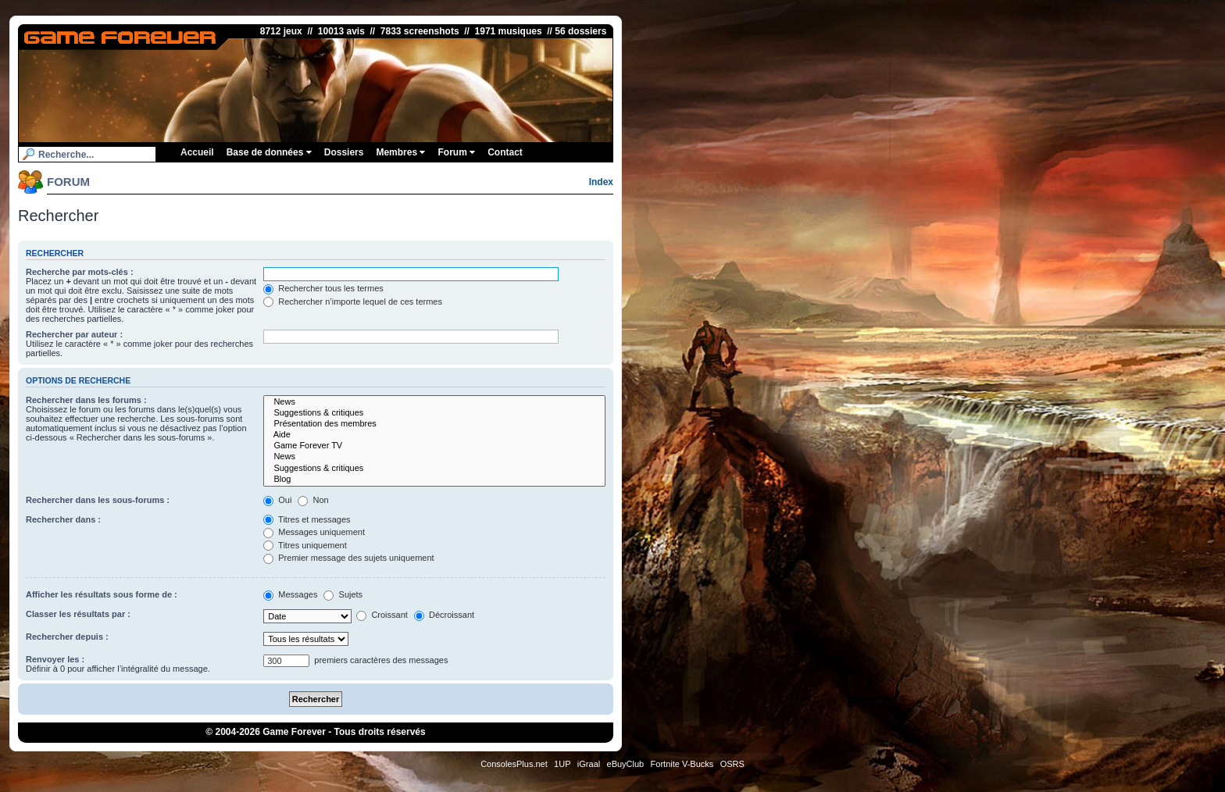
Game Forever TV (434, 446)
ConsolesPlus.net (514, 764)
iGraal (588, 764)
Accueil (197, 152)
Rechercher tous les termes (323, 288)
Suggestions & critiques (434, 413)
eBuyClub (626, 764)
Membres (400, 152)
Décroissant (444, 614)
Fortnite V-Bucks (682, 764)
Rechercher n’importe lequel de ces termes (352, 301)
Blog (434, 479)
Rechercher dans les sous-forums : (98, 500)
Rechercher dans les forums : (86, 400)
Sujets (342, 594)
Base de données (269, 152)
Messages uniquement (314, 532)
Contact (505, 152)
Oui (277, 500)
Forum (456, 152)
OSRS (732, 764)
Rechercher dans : (63, 519)
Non (313, 500)
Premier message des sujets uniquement (348, 557)
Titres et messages (306, 519)
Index (601, 182)
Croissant (382, 614)
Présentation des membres (434, 424)
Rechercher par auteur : (74, 334)
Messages (290, 594)
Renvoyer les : (55, 659)
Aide (434, 435)
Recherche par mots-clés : (80, 271)
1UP (562, 764)
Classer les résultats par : (78, 614)
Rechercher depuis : (67, 636)
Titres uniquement (305, 545)
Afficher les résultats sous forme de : (101, 594)
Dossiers (344, 152)
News (434, 402)
